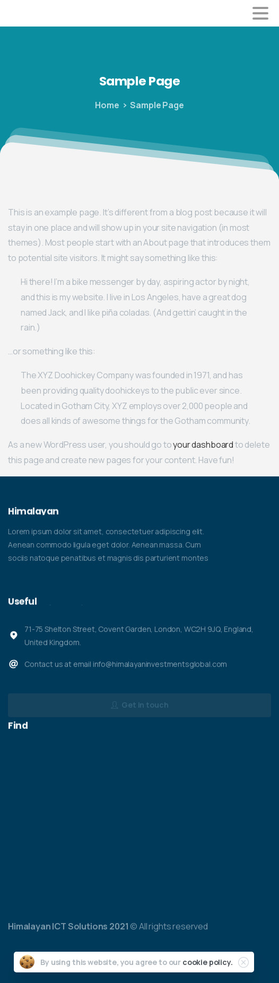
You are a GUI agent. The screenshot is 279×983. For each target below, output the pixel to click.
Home (107, 105)
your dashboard (203, 444)
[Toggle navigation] (260, 13)
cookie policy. (207, 962)
